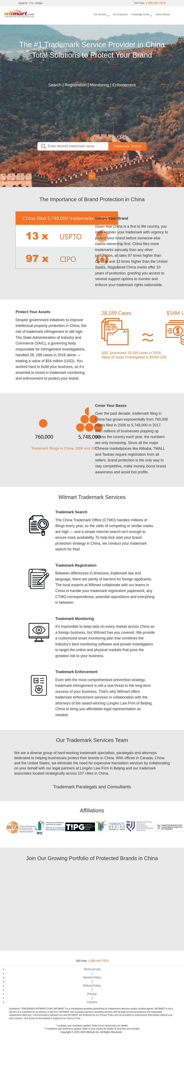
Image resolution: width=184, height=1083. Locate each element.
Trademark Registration (75, 565)
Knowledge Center (140, 14)
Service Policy (92, 977)
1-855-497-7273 (155, 3)
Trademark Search (71, 512)
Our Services (100, 14)
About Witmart (163, 14)
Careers (92, 1002)
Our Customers (120, 14)
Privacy (92, 993)
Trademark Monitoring (74, 619)
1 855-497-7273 (98, 960)
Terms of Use (92, 969)
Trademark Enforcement (76, 672)
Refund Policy (92, 985)
